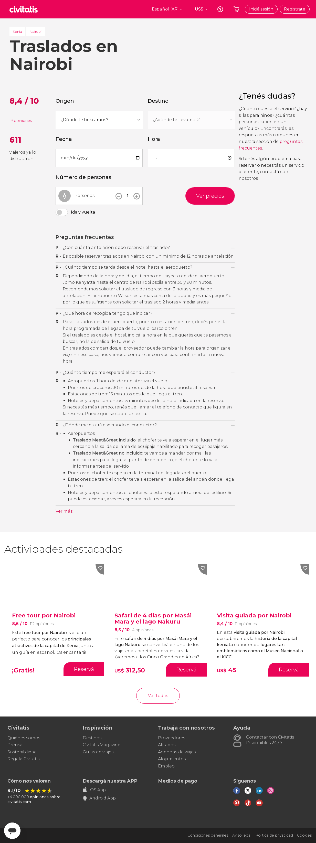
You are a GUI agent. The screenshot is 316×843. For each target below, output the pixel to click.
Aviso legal (241, 835)
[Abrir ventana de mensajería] (12, 831)
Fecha (64, 139)
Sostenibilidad (22, 752)
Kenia (17, 31)
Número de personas (83, 177)
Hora (154, 139)
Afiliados (166, 744)
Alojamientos (172, 758)
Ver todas (158, 695)
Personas (84, 195)
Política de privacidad (274, 835)
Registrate (294, 9)
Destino (158, 101)
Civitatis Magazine (101, 744)
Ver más (64, 511)
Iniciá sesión (261, 9)
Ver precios (210, 196)
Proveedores (171, 737)
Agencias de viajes (177, 752)
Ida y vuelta (83, 212)
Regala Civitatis (23, 758)
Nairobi (35, 31)
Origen (65, 101)
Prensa (15, 744)
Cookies (304, 835)
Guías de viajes (98, 752)
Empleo (166, 766)
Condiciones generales (207, 835)
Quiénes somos (23, 737)
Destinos (92, 737)
